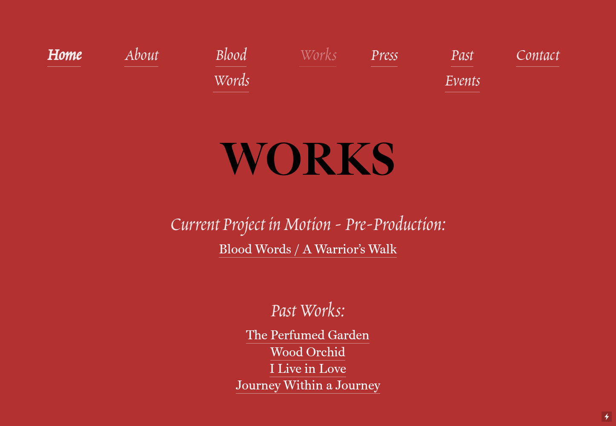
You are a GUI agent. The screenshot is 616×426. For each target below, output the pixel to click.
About (141, 56)
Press (384, 56)
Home (64, 56)
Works (317, 56)
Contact (537, 56)
